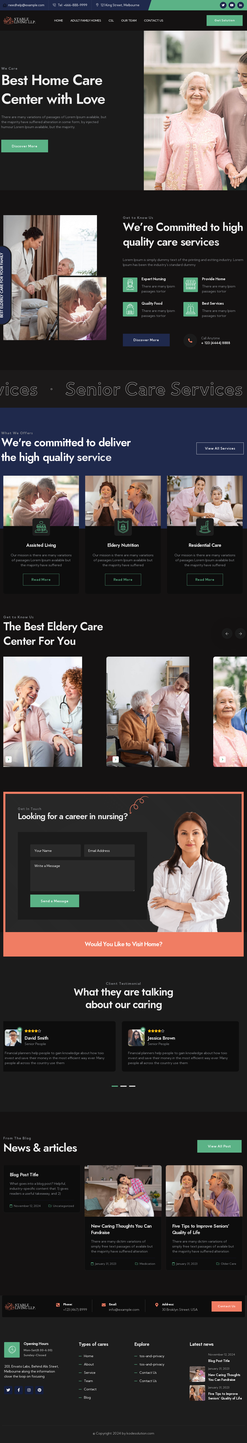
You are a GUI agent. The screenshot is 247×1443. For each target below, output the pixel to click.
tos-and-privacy (149, 1356)
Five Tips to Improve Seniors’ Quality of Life (200, 1229)
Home (86, 1356)
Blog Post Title (24, 1174)
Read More (41, 579)
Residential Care (205, 545)
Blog (85, 1397)
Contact (88, 1389)
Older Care (228, 1264)
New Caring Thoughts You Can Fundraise (121, 1229)
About (86, 1364)
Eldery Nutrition (123, 545)
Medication (147, 1264)
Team (86, 1381)
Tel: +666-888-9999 (70, 5)
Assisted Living (41, 545)
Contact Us (145, 1372)
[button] (115, 1086)
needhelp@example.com (23, 5)
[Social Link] (223, 5)
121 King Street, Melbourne (117, 5)
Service (87, 1372)
